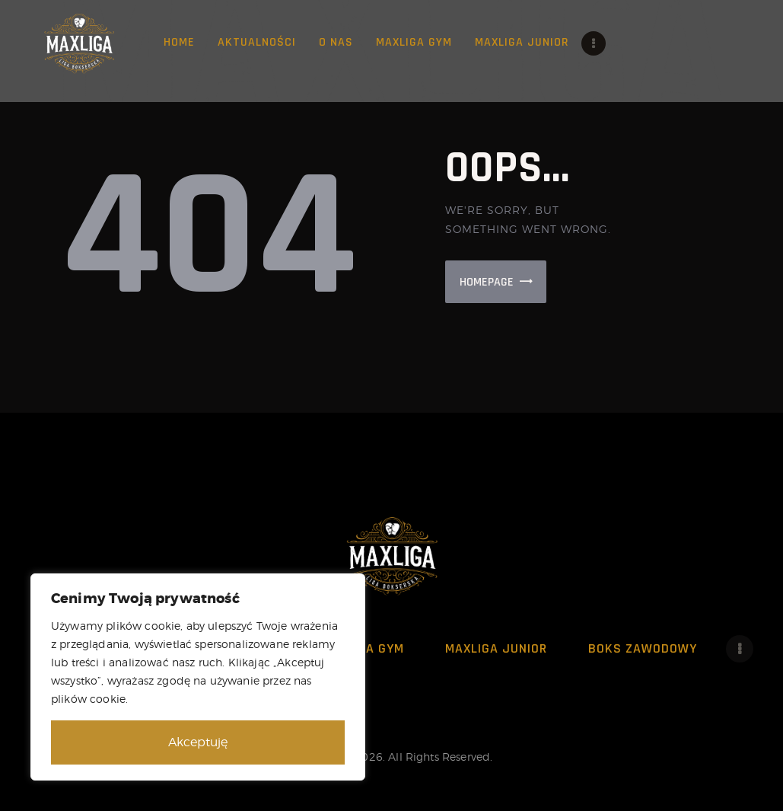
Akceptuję (198, 742)
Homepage (487, 282)
